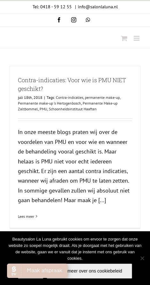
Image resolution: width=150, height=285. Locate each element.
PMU (43, 109)
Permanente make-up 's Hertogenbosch (49, 103)
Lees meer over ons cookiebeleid (89, 270)
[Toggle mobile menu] (137, 38)
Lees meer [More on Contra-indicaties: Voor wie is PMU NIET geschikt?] (26, 216)
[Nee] (142, 258)
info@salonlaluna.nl (98, 7)
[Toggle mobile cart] (124, 38)
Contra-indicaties (69, 97)
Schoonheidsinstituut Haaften (73, 109)
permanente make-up (102, 97)
